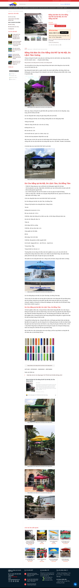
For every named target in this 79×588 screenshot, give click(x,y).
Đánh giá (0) (30, 49)
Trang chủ (10, 11)
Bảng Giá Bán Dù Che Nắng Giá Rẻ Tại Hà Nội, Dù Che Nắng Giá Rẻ (38, 62)
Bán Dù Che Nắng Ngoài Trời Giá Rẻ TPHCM (53, 560)
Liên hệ (65, 7)
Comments (29, 576)
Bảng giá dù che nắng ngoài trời (46, 573)
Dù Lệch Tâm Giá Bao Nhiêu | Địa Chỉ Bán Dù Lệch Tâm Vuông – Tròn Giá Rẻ (32, 580)
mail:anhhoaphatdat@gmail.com (66, 0)
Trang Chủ (10, 7)
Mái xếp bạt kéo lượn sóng (13, 26)
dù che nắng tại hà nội (55, 42)
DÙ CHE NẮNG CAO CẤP (34, 7)
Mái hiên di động (11, 24)
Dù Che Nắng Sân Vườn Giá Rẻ (42, 542)
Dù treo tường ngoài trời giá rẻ (42, 560)
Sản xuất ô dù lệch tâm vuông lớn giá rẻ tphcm (31, 584)
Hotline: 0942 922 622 (56, 0)
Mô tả (26, 49)
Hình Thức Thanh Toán (43, 7)
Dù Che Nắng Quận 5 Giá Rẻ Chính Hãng (30, 560)
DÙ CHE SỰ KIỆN (60, 7)
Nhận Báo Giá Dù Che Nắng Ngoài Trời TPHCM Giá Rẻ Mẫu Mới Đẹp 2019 (44, 375)
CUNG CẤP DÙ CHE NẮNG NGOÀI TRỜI (58, 39)
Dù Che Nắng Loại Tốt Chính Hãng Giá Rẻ (65, 542)
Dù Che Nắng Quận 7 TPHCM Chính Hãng (65, 560)
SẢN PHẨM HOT (25, 7)
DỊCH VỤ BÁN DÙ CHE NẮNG (18, 11)
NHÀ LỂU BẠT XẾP (52, 7)
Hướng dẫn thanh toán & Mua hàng (40, 49)
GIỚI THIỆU (16, 7)
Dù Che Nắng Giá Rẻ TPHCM (53, 542)
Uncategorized (11, 28)
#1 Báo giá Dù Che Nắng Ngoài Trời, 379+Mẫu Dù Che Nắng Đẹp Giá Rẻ (33, 574)
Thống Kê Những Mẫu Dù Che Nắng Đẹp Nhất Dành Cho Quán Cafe (30, 542)
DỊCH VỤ (20, 7)
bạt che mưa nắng (11, 16)
